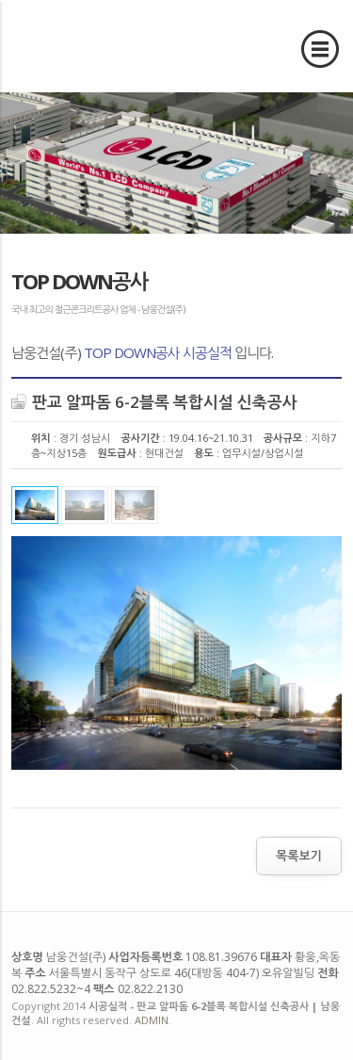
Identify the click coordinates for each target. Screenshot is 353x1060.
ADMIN (151, 1020)
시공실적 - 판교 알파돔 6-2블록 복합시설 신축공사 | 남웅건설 (87, 45)
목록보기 (299, 855)
